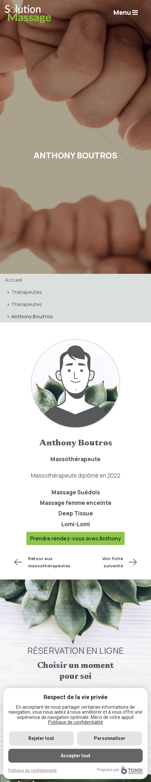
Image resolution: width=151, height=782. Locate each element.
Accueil (13, 279)
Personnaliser (109, 738)
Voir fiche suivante (112, 562)
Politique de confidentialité (75, 722)
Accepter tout (75, 755)
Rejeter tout (41, 738)
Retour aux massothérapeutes (49, 562)
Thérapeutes (26, 292)
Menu (125, 12)
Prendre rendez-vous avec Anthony (75, 538)
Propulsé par (120, 770)
